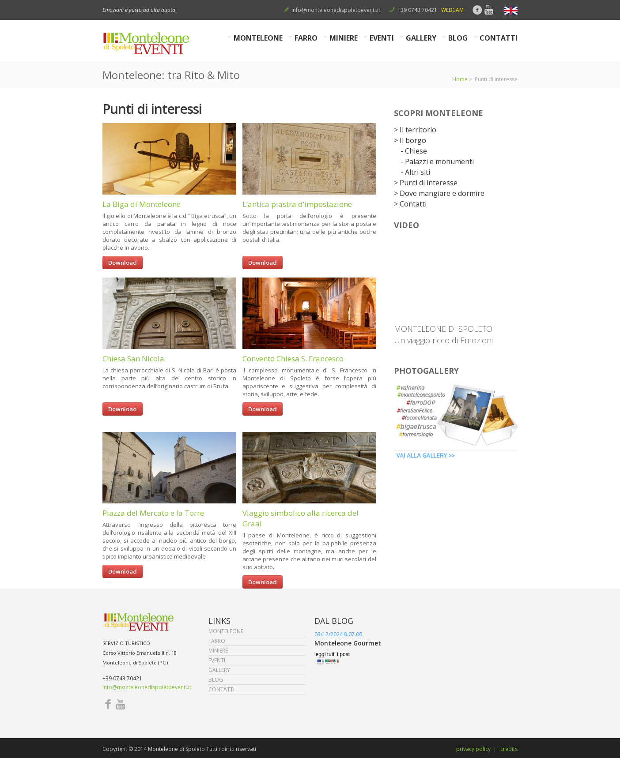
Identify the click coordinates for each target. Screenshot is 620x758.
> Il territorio (415, 130)
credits (509, 749)
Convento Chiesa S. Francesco (293, 358)
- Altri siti (415, 172)
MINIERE (344, 38)
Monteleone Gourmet (347, 643)
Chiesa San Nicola (133, 358)
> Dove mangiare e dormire (439, 193)
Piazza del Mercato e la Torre (153, 513)
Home (460, 79)
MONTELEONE (258, 38)
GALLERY (421, 38)
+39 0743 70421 (417, 10)
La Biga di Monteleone (141, 204)
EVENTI (382, 38)
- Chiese (414, 151)
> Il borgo (410, 140)
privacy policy (473, 749)
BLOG (458, 38)
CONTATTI (499, 38)
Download (122, 262)
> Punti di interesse (425, 183)
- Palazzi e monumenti (437, 161)
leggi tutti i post (332, 654)
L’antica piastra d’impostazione (297, 204)
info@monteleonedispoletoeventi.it (335, 10)
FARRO (306, 38)
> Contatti (410, 204)
